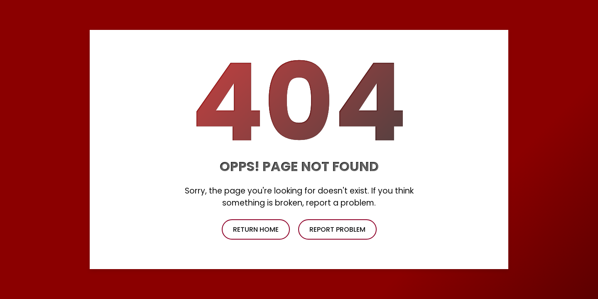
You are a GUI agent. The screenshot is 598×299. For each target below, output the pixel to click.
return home (256, 229)
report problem (337, 229)
